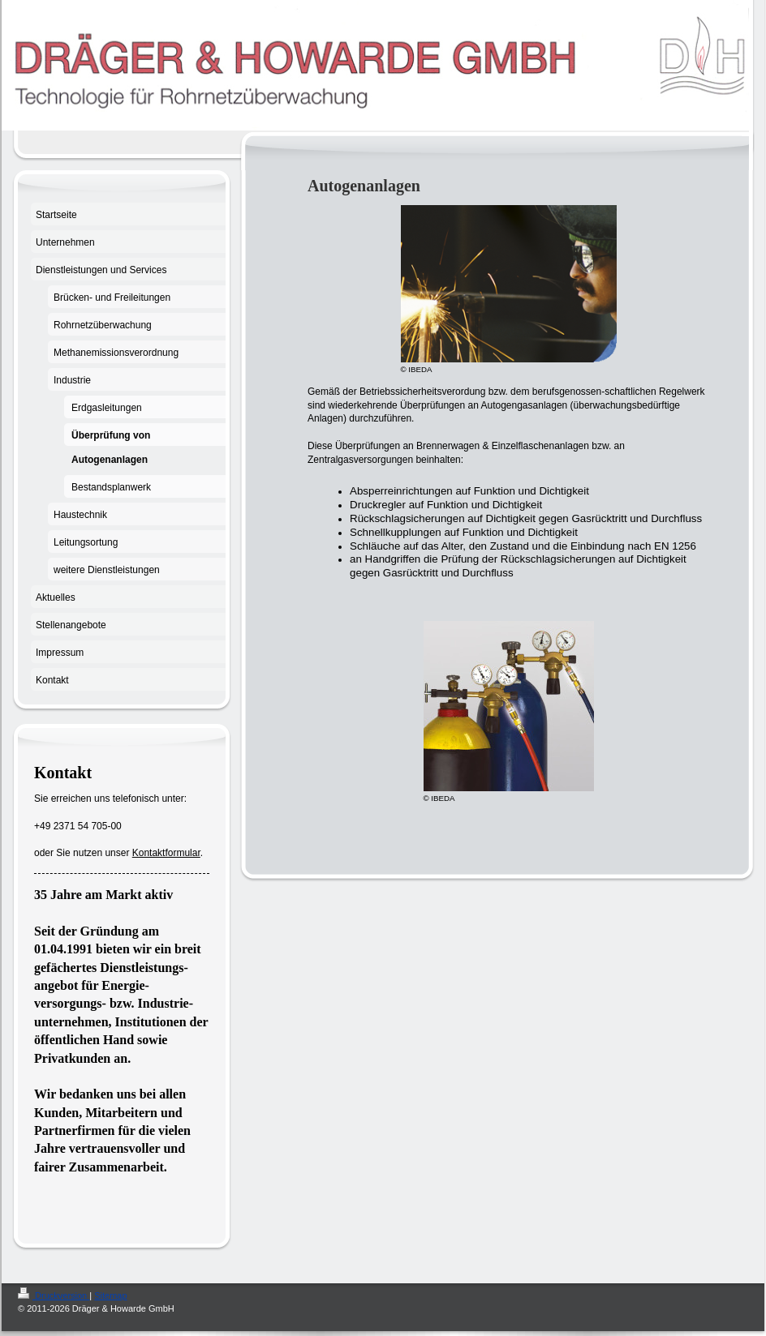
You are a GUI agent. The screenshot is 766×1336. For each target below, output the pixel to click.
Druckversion (53, 1295)
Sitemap (110, 1295)
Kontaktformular (166, 853)
